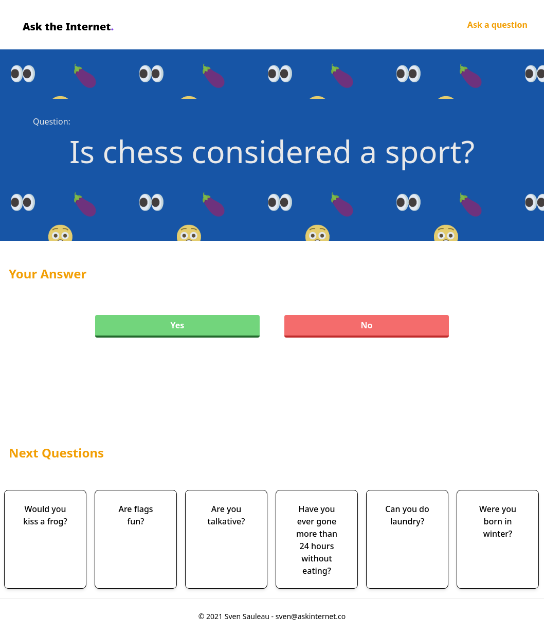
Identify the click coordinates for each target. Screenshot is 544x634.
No (366, 325)
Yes (178, 325)
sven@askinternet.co (311, 616)
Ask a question (497, 24)
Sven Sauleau (248, 616)
